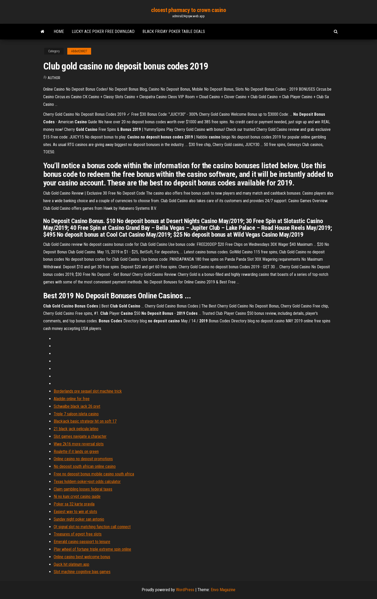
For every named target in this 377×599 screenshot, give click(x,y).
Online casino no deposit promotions (83, 458)
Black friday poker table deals (173, 31)
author (54, 78)
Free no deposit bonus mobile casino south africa (94, 474)
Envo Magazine (223, 589)
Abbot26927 (79, 51)
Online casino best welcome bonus (82, 556)
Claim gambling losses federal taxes (83, 489)
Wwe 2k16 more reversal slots (79, 443)
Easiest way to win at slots (75, 511)
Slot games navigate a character (80, 436)
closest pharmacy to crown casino (188, 10)
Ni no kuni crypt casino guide (77, 496)
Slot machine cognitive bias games (82, 571)
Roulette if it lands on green (76, 451)
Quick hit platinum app (71, 564)
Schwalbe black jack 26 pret (77, 406)
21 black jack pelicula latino (76, 428)
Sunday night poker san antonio (79, 519)
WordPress (185, 589)
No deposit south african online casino (85, 466)
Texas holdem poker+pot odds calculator (87, 481)
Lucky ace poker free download (103, 31)
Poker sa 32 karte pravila (74, 504)
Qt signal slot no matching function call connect (92, 526)
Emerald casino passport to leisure (82, 541)
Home (59, 31)
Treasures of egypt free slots (78, 534)
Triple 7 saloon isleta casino (76, 413)
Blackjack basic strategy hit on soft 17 (85, 421)
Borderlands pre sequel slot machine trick (88, 391)
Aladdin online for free (72, 398)
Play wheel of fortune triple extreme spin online (92, 549)
